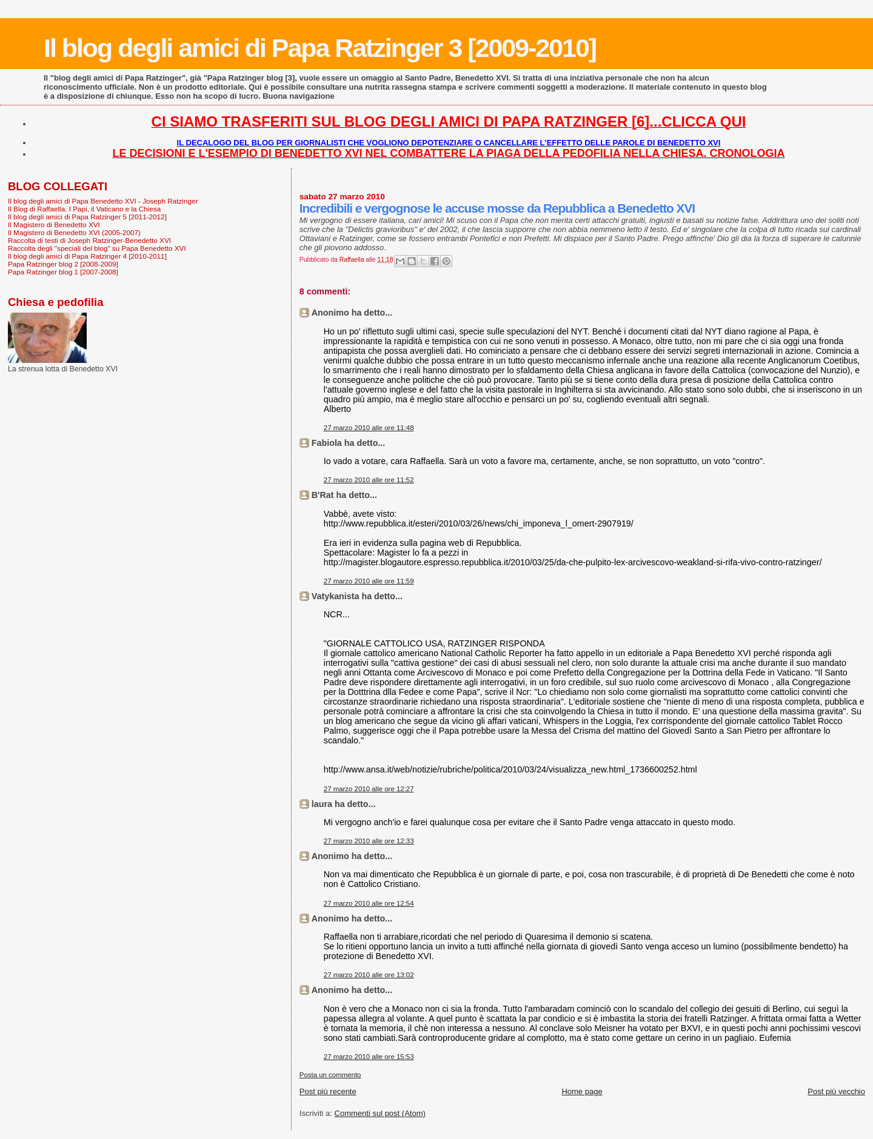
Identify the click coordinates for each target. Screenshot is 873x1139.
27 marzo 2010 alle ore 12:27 (369, 788)
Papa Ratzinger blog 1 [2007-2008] (63, 272)
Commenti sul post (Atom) (380, 1113)
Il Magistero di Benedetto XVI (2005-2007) (74, 232)
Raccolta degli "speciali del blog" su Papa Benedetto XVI (97, 248)
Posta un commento (330, 1074)
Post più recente (327, 1091)
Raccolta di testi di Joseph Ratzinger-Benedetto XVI (89, 240)
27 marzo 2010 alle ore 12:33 (369, 841)
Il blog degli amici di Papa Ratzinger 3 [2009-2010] (320, 47)
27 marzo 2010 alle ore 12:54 (369, 903)
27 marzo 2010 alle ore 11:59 (369, 581)
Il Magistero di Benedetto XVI (54, 224)
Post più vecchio (836, 1091)
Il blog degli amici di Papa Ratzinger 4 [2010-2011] (87, 256)
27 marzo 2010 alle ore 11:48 (369, 427)
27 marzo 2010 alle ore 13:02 (369, 974)
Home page (581, 1091)
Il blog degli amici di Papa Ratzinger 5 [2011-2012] (87, 217)
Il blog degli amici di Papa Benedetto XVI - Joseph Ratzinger (103, 201)
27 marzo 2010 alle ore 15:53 (369, 1056)
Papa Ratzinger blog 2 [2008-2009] (63, 264)
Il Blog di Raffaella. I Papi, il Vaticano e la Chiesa (84, 209)
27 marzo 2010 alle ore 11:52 (369, 479)
